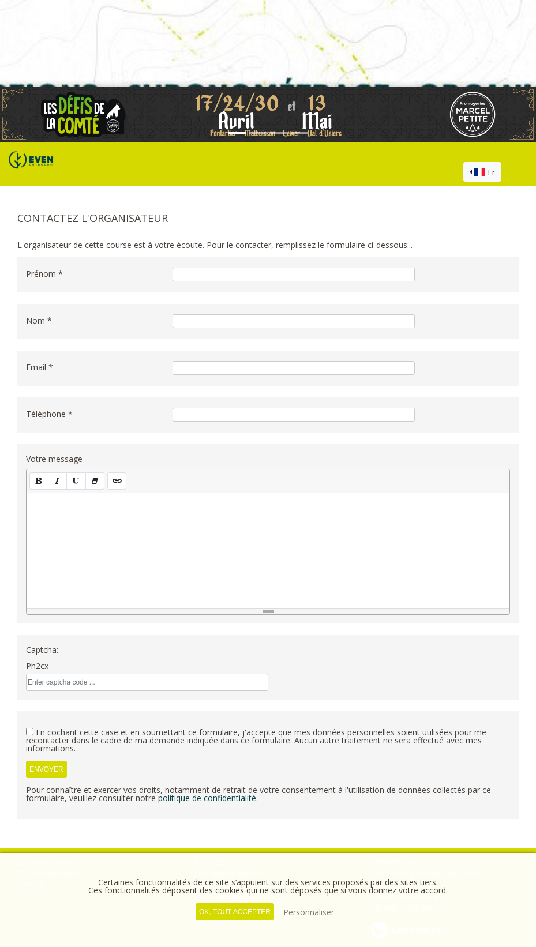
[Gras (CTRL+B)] (38, 480)
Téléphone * (49, 413)
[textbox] (268, 550)
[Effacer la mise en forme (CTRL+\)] (94, 480)
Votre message (54, 458)
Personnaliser (308, 912)
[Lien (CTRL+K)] (116, 480)
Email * (39, 367)
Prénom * (44, 273)
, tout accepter (235, 912)
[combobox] (482, 172)
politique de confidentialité (207, 797)
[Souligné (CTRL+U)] (75, 480)
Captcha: (42, 649)
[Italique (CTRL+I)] (57, 480)
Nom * (39, 320)
